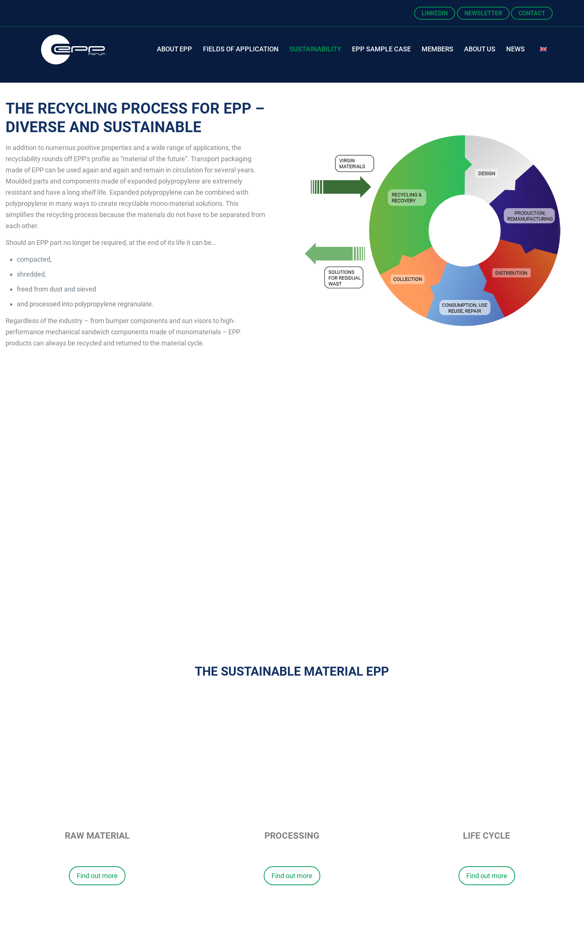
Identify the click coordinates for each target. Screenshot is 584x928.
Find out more (97, 876)
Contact (531, 13)
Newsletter (483, 13)
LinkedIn (435, 13)
